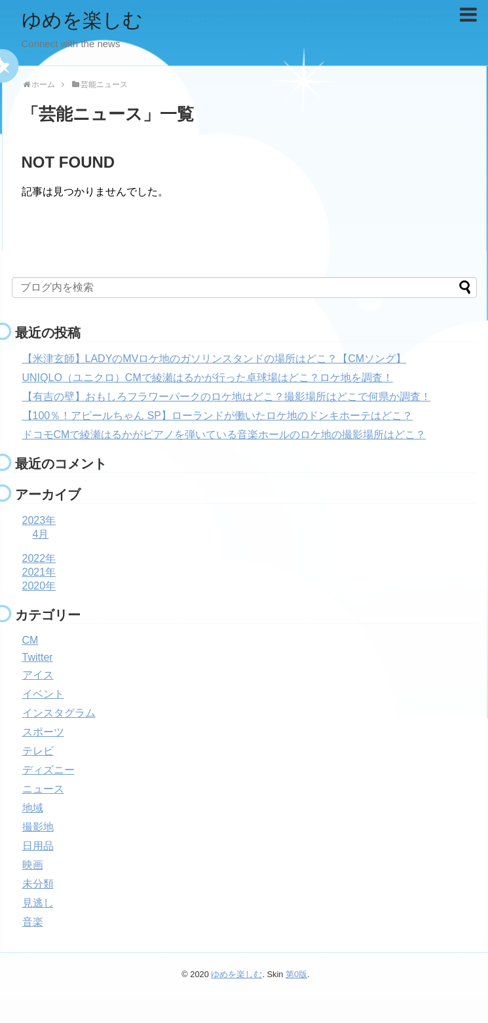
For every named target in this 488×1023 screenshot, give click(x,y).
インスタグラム (59, 712)
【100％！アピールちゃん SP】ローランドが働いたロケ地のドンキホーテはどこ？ (217, 415)
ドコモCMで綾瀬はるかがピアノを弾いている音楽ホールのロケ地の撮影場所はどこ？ (224, 434)
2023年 (39, 520)
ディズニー (48, 769)
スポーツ (43, 731)
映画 (32, 864)
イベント (43, 693)
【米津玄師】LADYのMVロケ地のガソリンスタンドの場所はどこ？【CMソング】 (214, 358)
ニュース (43, 788)
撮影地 (38, 826)
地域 (32, 807)
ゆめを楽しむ (82, 20)
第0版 (296, 974)
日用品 (38, 845)
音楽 (32, 921)
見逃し (38, 902)
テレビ (38, 750)
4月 (41, 534)
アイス (38, 674)
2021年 (39, 572)
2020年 (39, 585)
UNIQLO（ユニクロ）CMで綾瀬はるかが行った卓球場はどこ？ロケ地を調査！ (207, 377)
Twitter (37, 657)
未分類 (38, 883)
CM (30, 640)
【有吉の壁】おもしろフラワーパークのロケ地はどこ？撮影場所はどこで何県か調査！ (226, 396)
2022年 (39, 558)
